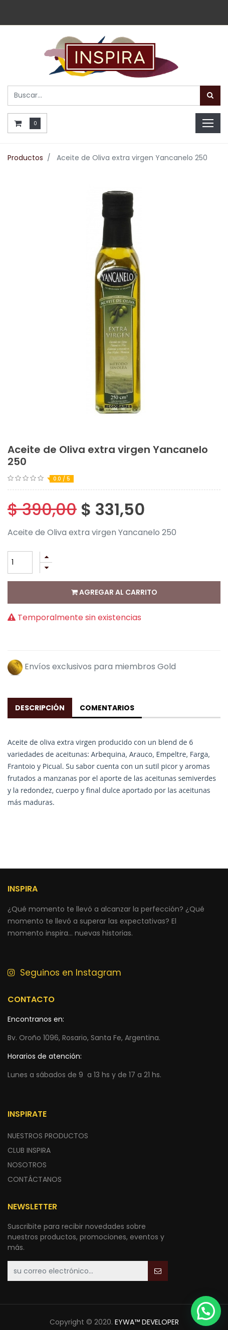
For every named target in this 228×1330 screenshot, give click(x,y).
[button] (158, 1271)
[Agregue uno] (46, 557)
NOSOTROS (27, 1165)
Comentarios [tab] (107, 708)
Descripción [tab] (40, 708)
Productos (25, 158)
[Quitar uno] (46, 568)
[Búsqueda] (210, 96)
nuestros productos (48, 1136)
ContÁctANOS (35, 1179)
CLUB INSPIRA (29, 1150)
